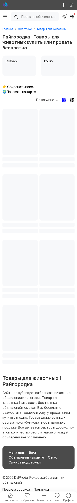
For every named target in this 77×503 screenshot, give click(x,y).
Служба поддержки (25, 462)
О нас (52, 457)
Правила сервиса (16, 489)
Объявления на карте (26, 457)
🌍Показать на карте (19, 91)
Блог (33, 452)
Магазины (17, 452)
